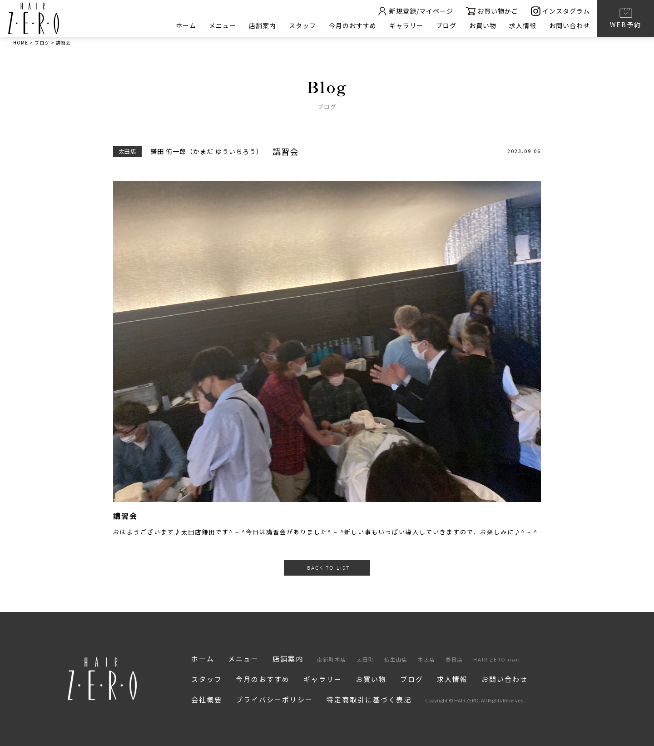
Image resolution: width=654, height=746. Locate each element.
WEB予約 (625, 17)
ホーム (186, 25)
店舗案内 (262, 25)
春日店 (454, 659)
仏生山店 (396, 659)
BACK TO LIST (328, 567)
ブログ (446, 25)
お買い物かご (492, 11)
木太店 (427, 659)
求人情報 (522, 25)
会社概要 (206, 699)
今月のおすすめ (353, 25)
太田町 (365, 659)
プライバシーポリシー (274, 699)
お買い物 (482, 25)
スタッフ (302, 25)
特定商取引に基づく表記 (369, 699)
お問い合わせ (569, 25)
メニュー (222, 25)
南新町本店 (332, 659)
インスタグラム (560, 11)
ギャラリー (406, 25)
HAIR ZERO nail (496, 659)
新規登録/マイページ (415, 11)
